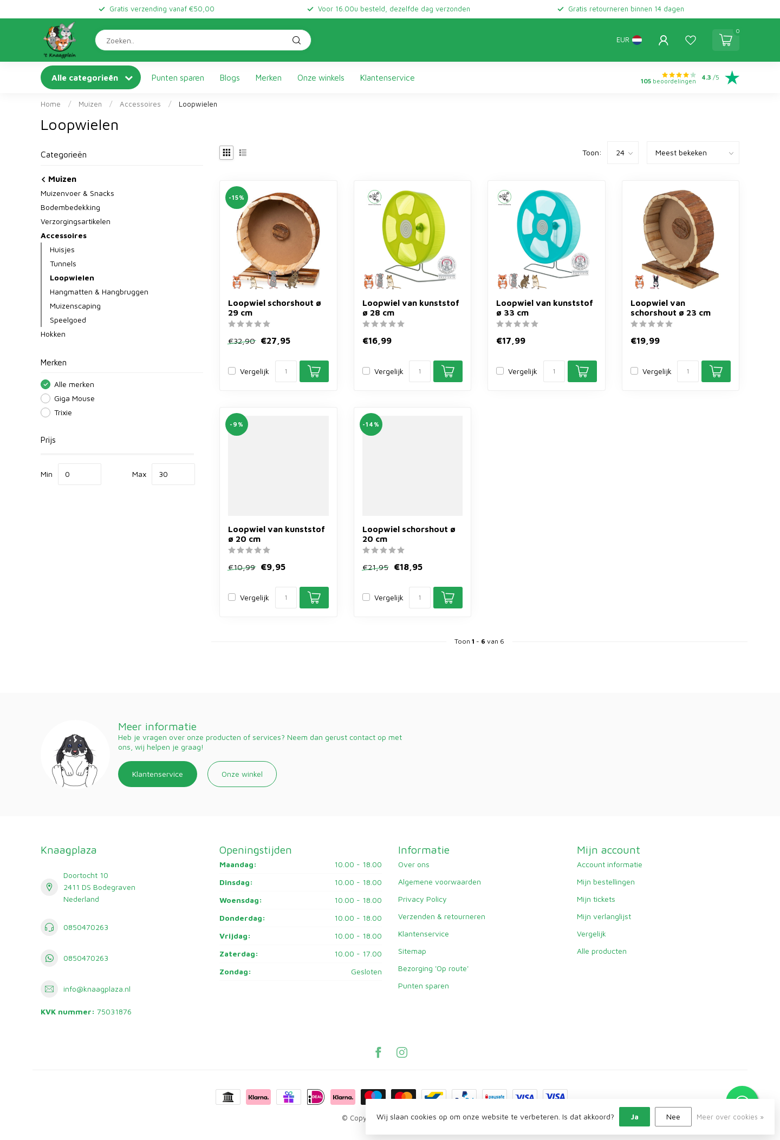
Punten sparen (178, 77)
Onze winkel (242, 773)
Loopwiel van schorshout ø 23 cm (670, 307)
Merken (269, 77)
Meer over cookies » (730, 1117)
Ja (634, 1116)
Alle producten (602, 950)
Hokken (53, 333)
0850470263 (85, 927)
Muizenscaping (75, 305)
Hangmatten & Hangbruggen (99, 291)
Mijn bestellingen (606, 881)
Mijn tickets (596, 898)
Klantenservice (387, 77)
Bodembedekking (70, 207)
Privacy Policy (422, 898)
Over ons (414, 864)
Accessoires (140, 104)
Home (51, 104)
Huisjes (62, 249)
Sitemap (412, 950)
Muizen (90, 104)
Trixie (63, 412)
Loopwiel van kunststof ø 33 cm (544, 307)
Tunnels (63, 263)
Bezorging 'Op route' (433, 968)
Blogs (230, 77)
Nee (673, 1116)
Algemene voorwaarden (439, 881)
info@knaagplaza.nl (97, 988)
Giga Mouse (74, 398)
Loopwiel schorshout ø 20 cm (409, 533)
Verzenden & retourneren (441, 916)
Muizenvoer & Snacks (77, 193)
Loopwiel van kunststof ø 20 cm (276, 533)
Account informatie (609, 864)
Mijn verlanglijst (604, 916)
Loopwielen (198, 104)
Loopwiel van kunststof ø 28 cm (410, 307)
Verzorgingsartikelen (75, 221)
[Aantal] (286, 371)
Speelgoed (68, 319)
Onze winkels (320, 77)
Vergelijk (254, 371)
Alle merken (74, 384)
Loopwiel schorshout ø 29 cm (274, 307)
